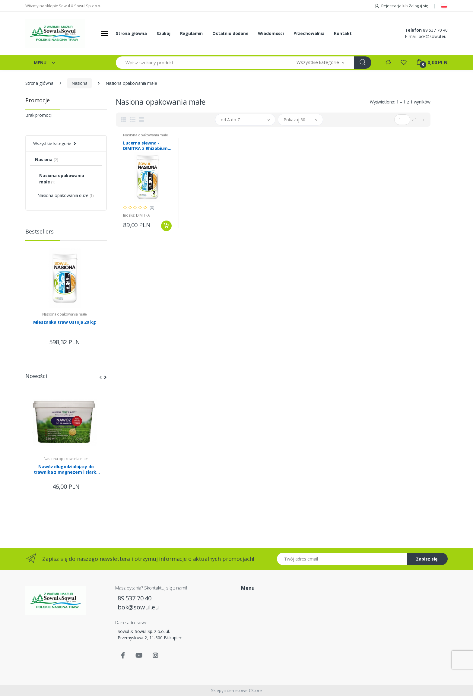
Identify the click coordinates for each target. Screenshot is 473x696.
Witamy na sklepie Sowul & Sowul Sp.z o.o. (63, 5)
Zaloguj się (418, 5)
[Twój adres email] (342, 559)
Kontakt (342, 33)
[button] (320, 62)
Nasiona (79, 83)
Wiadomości (271, 33)
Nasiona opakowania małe (64, 314)
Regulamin (191, 33)
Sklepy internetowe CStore (236, 690)
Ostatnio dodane (230, 33)
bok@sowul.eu (432, 36)
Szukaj (163, 33)
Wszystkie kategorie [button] (52, 143)
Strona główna (131, 33)
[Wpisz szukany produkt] (201, 62)
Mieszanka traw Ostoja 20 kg (64, 322)
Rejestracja (388, 5)
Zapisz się (426, 559)
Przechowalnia (309, 33)
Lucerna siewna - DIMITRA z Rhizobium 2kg (145, 145)
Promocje (37, 100)
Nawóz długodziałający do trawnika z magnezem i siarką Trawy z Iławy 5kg (66, 469)
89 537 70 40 (435, 30)
